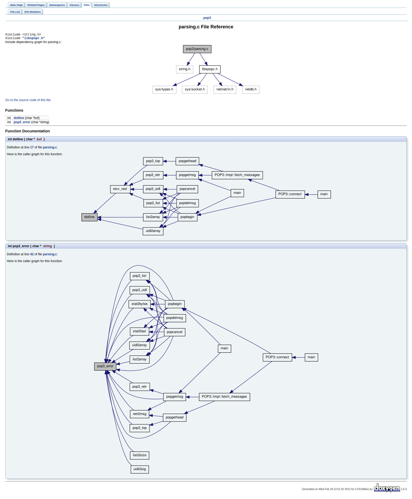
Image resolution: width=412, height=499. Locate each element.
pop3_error (22, 124)
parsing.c (50, 149)
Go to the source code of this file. (28, 101)
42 (32, 256)
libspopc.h (33, 39)
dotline (19, 119)
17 (32, 149)
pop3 (207, 18)
